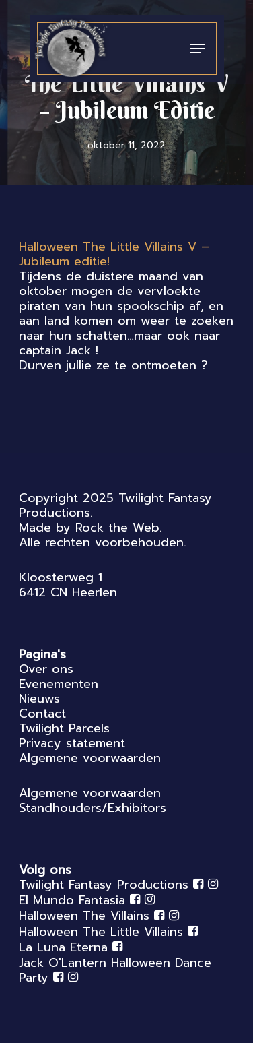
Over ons (46, 669)
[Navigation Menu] (197, 48)
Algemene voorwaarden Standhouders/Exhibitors (92, 800)
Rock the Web (117, 527)
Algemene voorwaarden (90, 758)
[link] (114, 254)
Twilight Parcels (64, 728)
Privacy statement (72, 743)
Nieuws (39, 698)
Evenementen (58, 683)
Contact (42, 713)
